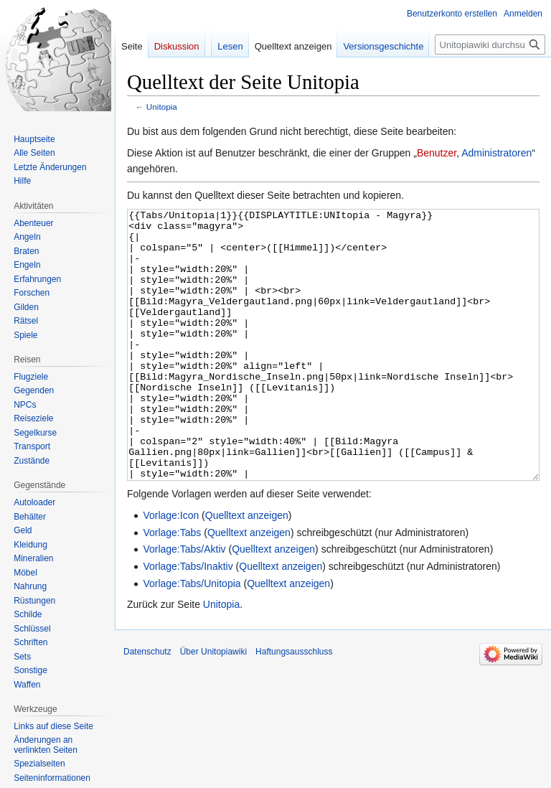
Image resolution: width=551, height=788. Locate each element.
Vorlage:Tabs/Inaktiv (187, 620)
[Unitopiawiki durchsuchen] (490, 44)
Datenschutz (147, 705)
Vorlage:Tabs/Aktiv (184, 603)
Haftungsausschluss (293, 705)
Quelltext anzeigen (246, 569)
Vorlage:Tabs (172, 586)
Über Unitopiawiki (213, 705)
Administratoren (496, 153)
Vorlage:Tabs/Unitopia (191, 637)
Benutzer (436, 153)
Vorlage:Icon (171, 569)
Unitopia (161, 106)
